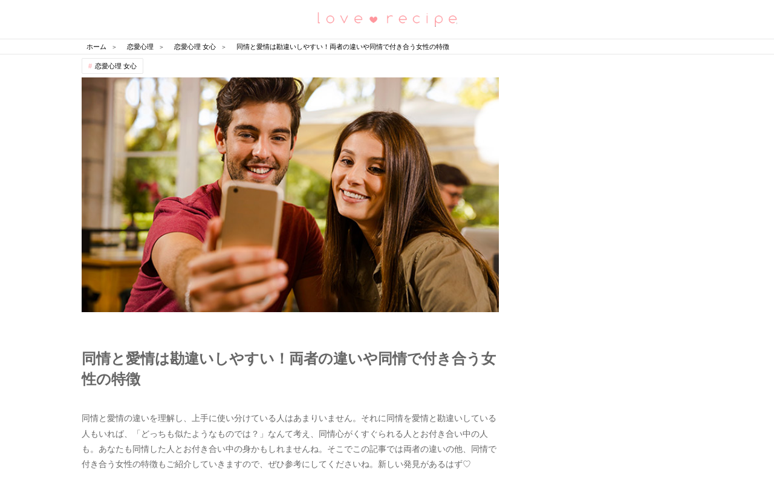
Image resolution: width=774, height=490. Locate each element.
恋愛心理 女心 (116, 66)
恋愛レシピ (387, 18)
